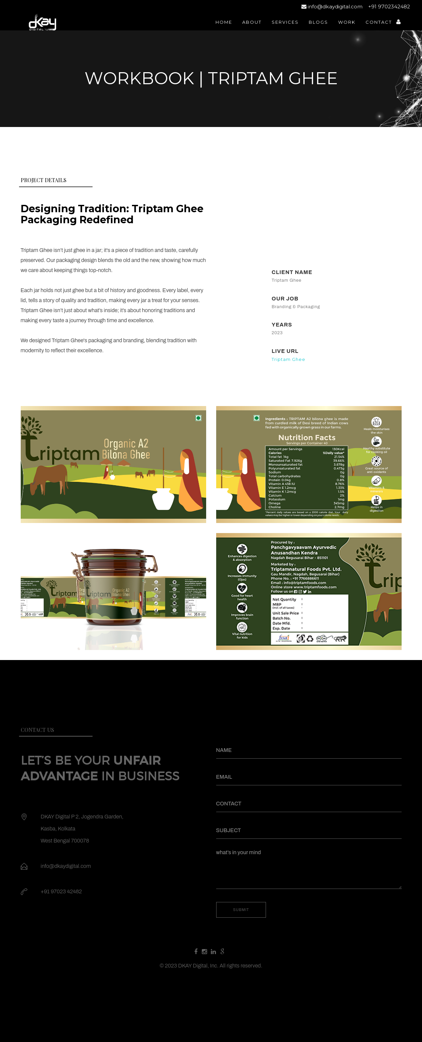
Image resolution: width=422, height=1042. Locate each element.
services (285, 22)
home (224, 22)
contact (379, 22)
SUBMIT (241, 910)
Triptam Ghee (288, 359)
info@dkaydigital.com (332, 6)
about (252, 22)
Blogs (318, 22)
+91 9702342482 (388, 6)
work (347, 22)
